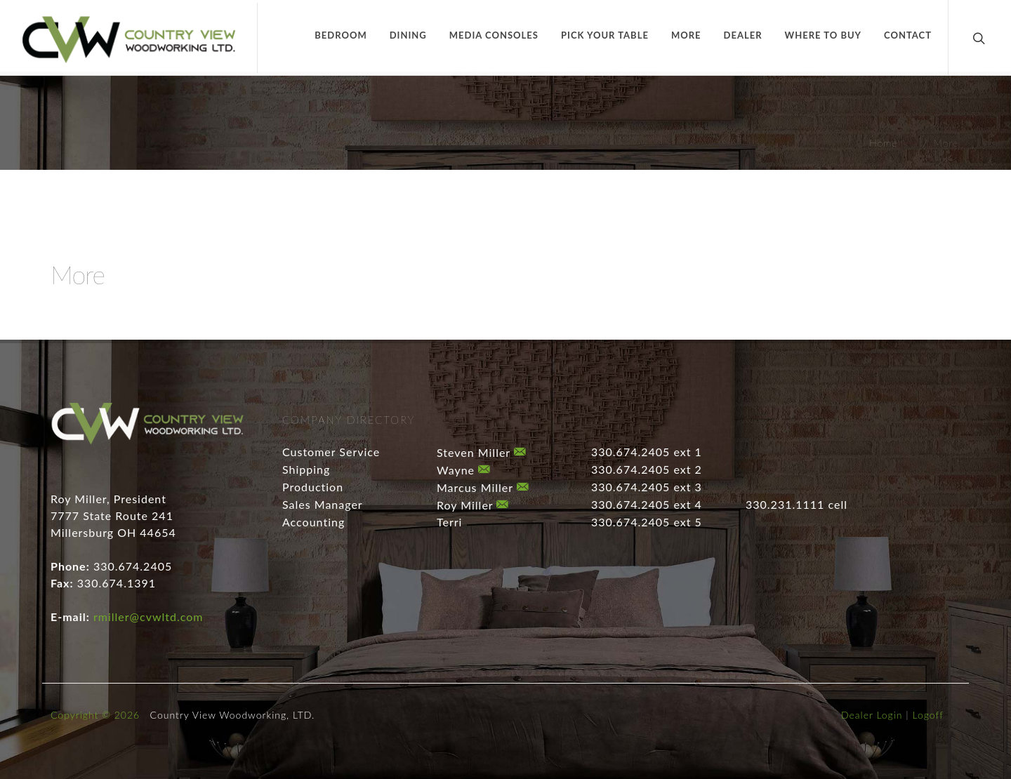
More (686, 35)
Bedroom (340, 35)
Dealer (743, 35)
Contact (908, 35)
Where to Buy (823, 35)
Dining (408, 35)
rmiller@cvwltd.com (148, 616)
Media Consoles (493, 35)
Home (883, 143)
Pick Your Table (605, 35)
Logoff (928, 715)
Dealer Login (872, 715)
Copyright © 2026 (95, 715)
